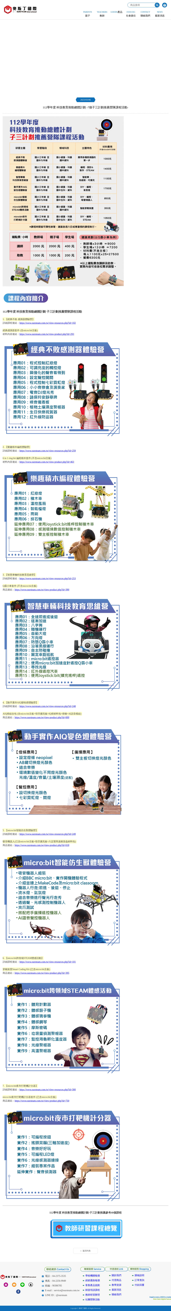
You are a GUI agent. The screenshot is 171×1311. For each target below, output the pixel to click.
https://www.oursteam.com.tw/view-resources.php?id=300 (48, 1089)
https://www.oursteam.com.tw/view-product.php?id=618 (42, 845)
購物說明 (139, 1275)
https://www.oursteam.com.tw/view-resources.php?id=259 (48, 450)
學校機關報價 (92, 1275)
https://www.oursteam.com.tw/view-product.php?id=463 (47, 462)
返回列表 (86, 1251)
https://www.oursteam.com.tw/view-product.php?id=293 (47, 334)
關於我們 (116, 1275)
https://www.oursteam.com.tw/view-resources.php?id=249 (48, 834)
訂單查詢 (139, 1280)
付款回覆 (139, 1285)
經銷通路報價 (92, 1280)
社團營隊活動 (92, 1299)
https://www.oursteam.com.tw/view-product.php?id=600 (42, 717)
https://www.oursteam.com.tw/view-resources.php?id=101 (48, 962)
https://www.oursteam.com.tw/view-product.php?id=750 (42, 1100)
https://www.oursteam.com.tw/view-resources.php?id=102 (48, 323)
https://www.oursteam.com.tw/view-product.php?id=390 (42, 589)
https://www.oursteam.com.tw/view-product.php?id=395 (42, 973)
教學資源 (116, 1285)
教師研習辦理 (92, 1294)
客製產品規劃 (92, 1285)
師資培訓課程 (92, 1290)
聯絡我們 (116, 1294)
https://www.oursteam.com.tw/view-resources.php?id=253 (48, 578)
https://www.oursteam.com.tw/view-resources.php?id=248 (48, 706)
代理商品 (116, 1280)
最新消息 (116, 1289)
